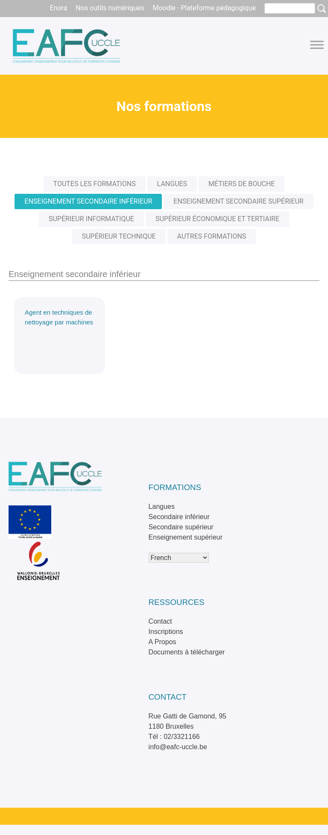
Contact (160, 621)
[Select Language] (179, 558)
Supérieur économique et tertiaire (217, 219)
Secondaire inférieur (179, 516)
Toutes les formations (94, 184)
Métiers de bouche (241, 184)
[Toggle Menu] (317, 45)
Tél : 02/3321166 (174, 736)
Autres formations (211, 236)
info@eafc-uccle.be (178, 746)
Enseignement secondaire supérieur (238, 201)
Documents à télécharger (187, 652)
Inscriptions (166, 631)
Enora (58, 8)
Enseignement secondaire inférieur (88, 201)
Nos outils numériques (110, 8)
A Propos (162, 641)
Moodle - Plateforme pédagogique (204, 8)
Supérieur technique (119, 236)
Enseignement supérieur (186, 537)
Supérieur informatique (91, 219)
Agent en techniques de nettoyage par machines (59, 317)
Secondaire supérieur (181, 527)
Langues (172, 184)
